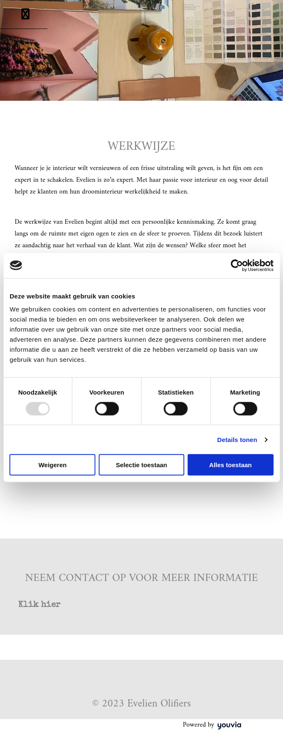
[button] (39, 605)
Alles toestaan (230, 464)
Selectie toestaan (141, 464)
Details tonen (237, 439)
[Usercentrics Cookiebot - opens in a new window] (236, 265)
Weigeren (53, 464)
